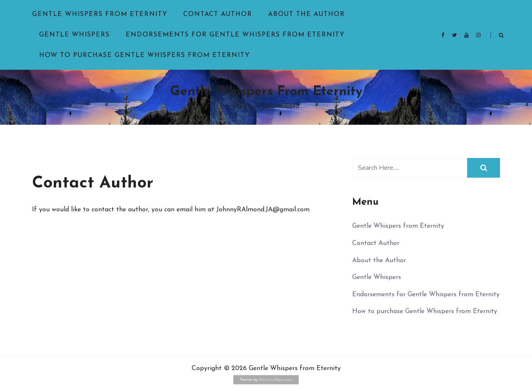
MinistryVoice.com (275, 379)
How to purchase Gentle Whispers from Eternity (144, 55)
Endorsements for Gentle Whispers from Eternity (235, 35)
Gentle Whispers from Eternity (99, 14)
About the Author (306, 14)
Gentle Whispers (74, 35)
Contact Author (217, 14)
